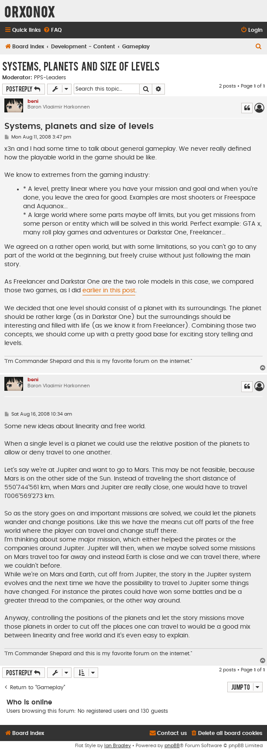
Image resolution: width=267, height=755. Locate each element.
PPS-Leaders (50, 77)
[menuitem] (52, 30)
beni (32, 101)
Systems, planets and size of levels (81, 65)
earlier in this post (108, 291)
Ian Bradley (117, 745)
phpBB (172, 745)
